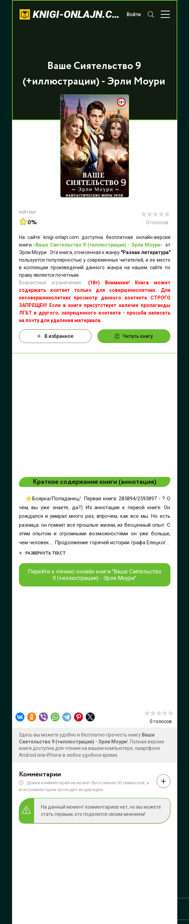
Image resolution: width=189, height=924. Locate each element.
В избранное (55, 336)
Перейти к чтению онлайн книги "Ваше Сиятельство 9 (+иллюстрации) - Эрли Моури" (94, 574)
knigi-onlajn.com (76, 14)
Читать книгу (134, 336)
